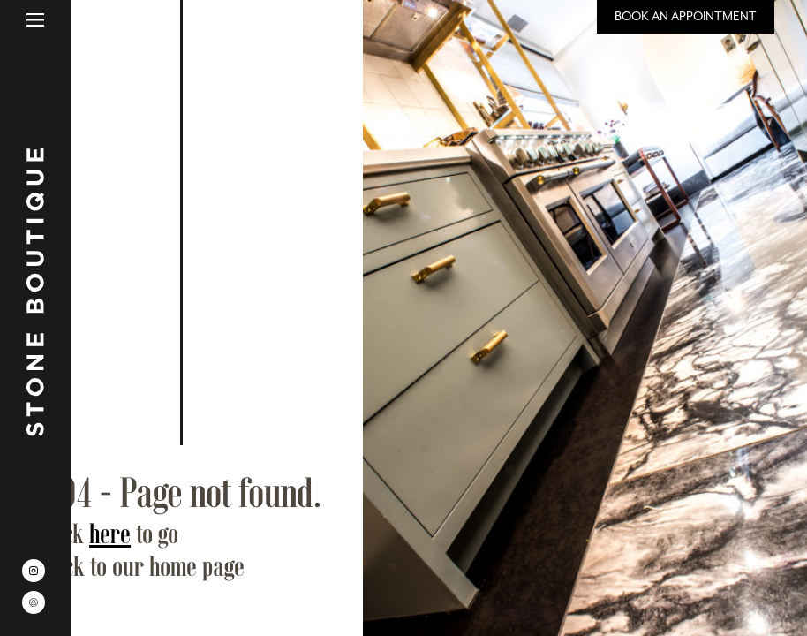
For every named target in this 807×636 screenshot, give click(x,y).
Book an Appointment (686, 16)
